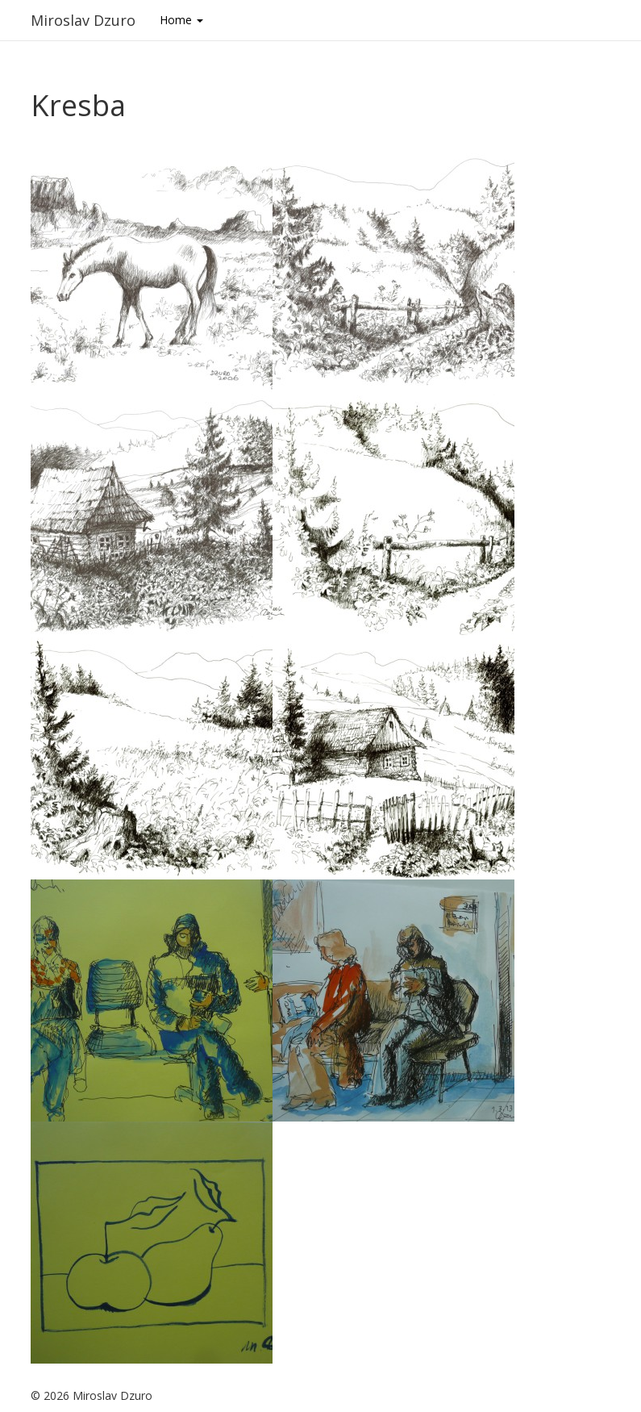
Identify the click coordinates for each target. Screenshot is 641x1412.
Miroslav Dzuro (83, 20)
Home (181, 19)
